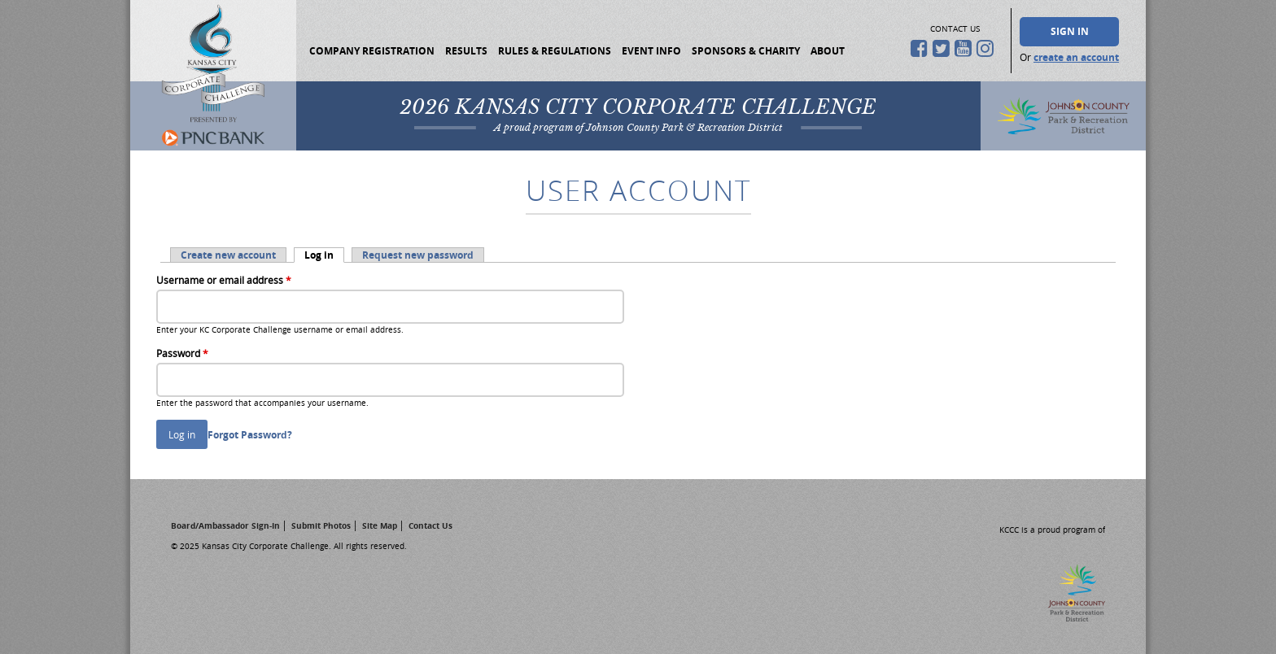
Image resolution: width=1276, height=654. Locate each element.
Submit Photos (321, 525)
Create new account (228, 255)
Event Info (651, 51)
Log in (324, 255)
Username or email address (223, 279)
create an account (1076, 57)
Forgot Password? (250, 435)
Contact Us (430, 525)
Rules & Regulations (554, 51)
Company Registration (372, 51)
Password (182, 353)
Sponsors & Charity (746, 51)
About (828, 51)
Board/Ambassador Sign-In (225, 525)
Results (466, 51)
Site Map (379, 525)
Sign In (1070, 31)
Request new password (418, 255)
